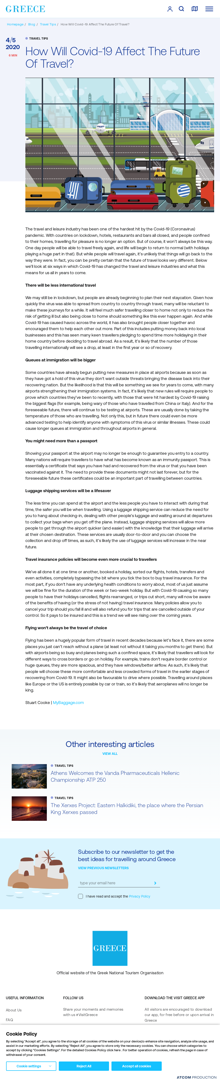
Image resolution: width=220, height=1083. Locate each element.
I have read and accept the (114, 896)
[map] (195, 9)
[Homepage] (15, 24)
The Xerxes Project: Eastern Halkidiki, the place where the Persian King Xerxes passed (127, 808)
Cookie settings (29, 1066)
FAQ (9, 1020)
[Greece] (25, 8)
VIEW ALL (110, 754)
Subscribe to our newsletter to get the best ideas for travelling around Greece (127, 855)
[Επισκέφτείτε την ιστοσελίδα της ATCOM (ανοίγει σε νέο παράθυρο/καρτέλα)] (196, 1077)
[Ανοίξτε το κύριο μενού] (209, 8)
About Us (13, 1010)
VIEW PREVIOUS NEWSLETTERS (103, 868)
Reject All (84, 1066)
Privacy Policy (139, 896)
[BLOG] (31, 24)
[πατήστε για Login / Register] (170, 9)
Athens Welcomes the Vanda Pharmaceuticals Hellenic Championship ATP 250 (115, 776)
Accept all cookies (136, 1066)
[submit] (155, 883)
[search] (181, 9)
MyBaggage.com (68, 702)
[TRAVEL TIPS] (48, 24)
